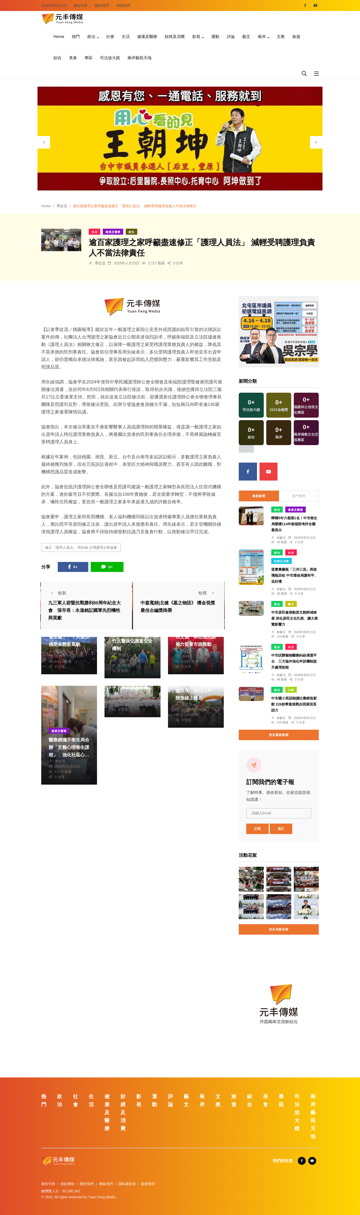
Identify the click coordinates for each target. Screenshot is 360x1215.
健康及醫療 (147, 36)
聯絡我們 (123, 5)
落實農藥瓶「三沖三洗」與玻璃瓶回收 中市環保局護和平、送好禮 (294, 575)
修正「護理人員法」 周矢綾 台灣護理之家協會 (81, 547)
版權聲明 (148, 1184)
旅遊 (296, 36)
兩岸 (262, 36)
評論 (231, 36)
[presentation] (44, 142)
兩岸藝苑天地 (140, 58)
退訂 (281, 829)
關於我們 (102, 5)
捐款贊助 (67, 1184)
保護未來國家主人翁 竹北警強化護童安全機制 (134, 641)
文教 (281, 36)
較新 (57, 593)
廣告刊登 (81, 5)
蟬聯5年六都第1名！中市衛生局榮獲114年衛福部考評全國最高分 (294, 524)
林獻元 (281, 537)
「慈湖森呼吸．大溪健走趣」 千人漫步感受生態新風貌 (69, 637)
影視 (196, 36)
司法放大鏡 (110, 58)
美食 (73, 58)
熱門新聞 (298, 496)
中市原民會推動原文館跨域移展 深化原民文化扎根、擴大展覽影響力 (294, 618)
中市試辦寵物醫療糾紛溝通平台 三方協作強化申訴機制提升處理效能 (294, 661)
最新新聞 (258, 496)
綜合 (58, 58)
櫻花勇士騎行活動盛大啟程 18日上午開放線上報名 (196, 690)
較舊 (208, 593)
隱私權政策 (127, 1184)
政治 (91, 36)
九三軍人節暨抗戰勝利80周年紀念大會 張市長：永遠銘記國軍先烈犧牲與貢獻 (84, 611)
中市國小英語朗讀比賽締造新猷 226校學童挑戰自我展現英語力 (294, 704)
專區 (88, 58)
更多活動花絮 (278, 929)
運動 (215, 36)
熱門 (76, 36)
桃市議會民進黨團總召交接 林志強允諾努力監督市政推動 (196, 637)
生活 (126, 36)
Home (59, 36)
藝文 (246, 36)
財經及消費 (175, 36)
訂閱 (257, 829)
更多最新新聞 (278, 735)
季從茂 (61, 206)
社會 (110, 36)
